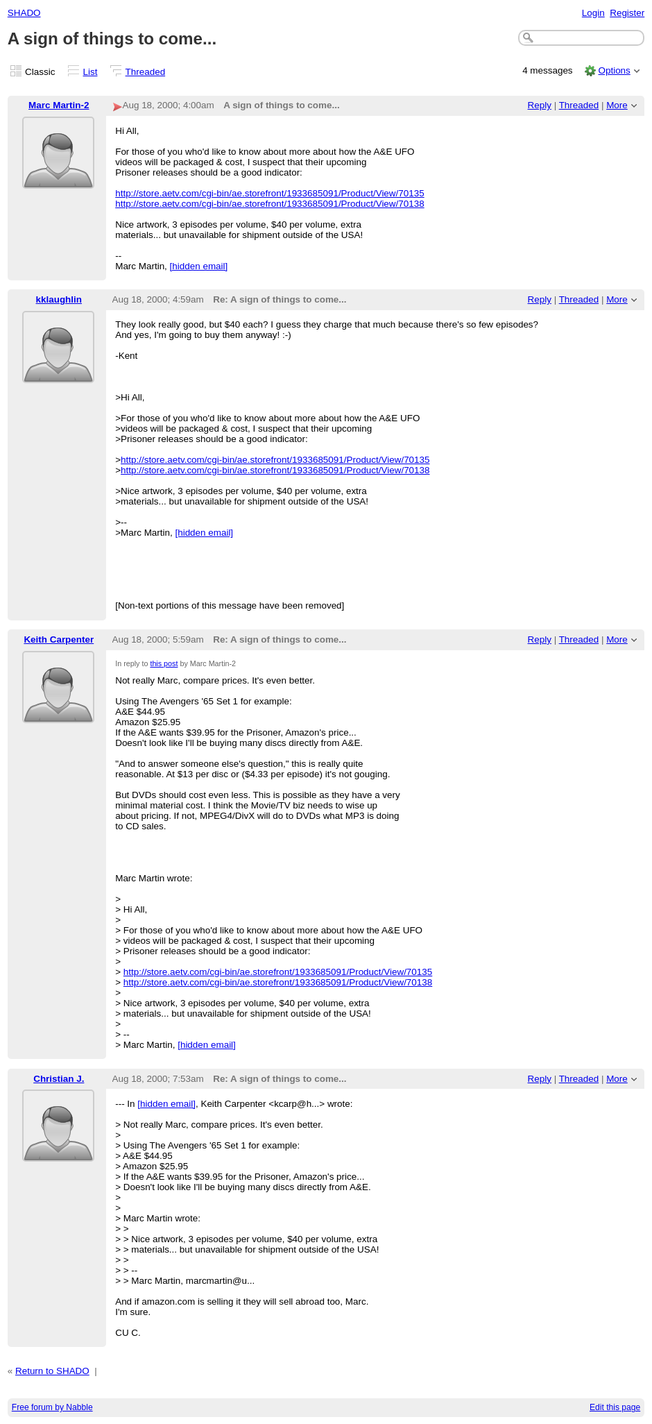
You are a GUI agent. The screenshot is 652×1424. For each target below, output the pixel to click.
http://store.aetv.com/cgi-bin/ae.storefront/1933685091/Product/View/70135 (269, 193)
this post (164, 663)
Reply (539, 105)
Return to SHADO (52, 1371)
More (617, 105)
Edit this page (615, 1407)
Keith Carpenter (59, 639)
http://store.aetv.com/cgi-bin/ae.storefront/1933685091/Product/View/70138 (269, 203)
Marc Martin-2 (58, 105)
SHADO (24, 13)
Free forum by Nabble (52, 1407)
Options (614, 70)
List (90, 72)
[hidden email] (199, 266)
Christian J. (58, 1079)
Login (593, 13)
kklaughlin (59, 299)
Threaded (146, 72)
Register (627, 13)
